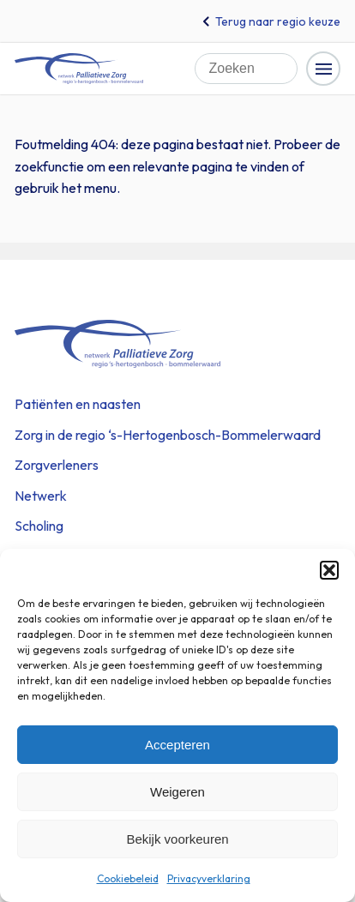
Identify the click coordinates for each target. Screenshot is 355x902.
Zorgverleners (57, 464)
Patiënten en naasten (78, 403)
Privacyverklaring (208, 878)
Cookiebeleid (128, 878)
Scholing (39, 525)
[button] (329, 570)
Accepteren (177, 744)
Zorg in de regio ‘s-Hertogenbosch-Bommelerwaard (168, 434)
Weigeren (177, 792)
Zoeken (289, 60)
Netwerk (41, 495)
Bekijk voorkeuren (177, 839)
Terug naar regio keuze (277, 21)
